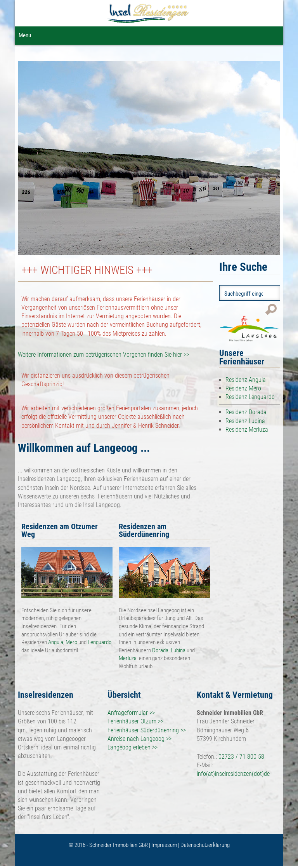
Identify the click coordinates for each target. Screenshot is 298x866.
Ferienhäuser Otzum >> (135, 721)
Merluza (129, 658)
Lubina (178, 650)
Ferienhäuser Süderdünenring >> (146, 730)
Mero (72, 642)
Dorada (160, 650)
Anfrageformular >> (131, 712)
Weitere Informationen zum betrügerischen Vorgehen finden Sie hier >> (103, 354)
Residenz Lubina (245, 421)
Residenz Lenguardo (250, 397)
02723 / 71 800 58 (241, 756)
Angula (55, 642)
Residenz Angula (245, 379)
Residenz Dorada (246, 412)
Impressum (164, 845)
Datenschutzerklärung (205, 845)
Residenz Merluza (246, 429)
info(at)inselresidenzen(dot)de (233, 773)
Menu (25, 35)
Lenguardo (99, 642)
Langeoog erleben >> (132, 747)
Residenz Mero (243, 388)
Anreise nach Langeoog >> (139, 738)
